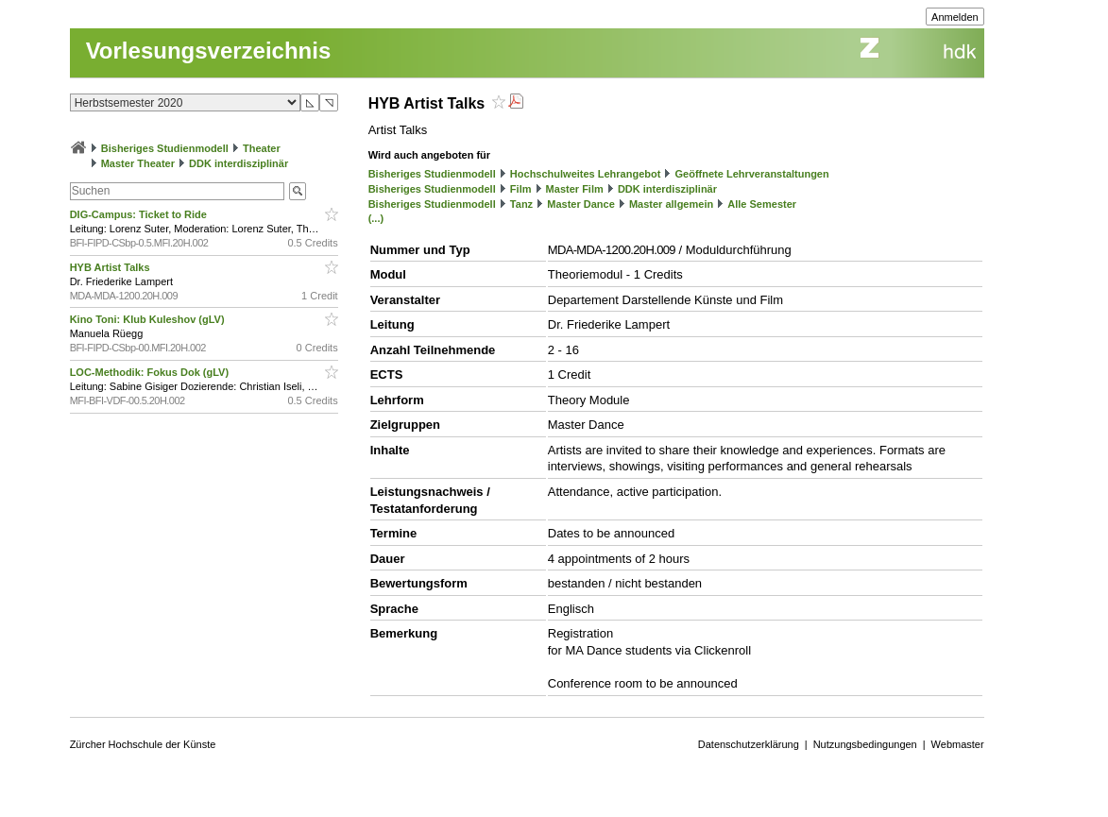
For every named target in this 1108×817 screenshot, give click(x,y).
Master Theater (138, 163)
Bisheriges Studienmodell (165, 148)
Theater (262, 148)
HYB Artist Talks (111, 267)
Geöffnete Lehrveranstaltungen (752, 173)
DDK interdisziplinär (238, 163)
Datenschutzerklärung (748, 744)
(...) (376, 218)
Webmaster (957, 744)
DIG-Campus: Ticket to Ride (140, 214)
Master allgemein (671, 204)
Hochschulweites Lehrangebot (585, 173)
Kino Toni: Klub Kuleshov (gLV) (149, 319)
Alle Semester (761, 204)
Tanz (521, 204)
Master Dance (581, 204)
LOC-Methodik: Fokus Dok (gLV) (151, 372)
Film (521, 189)
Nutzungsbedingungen (865, 744)
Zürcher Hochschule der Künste (143, 744)
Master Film (575, 189)
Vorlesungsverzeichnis (209, 50)
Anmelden (955, 17)
